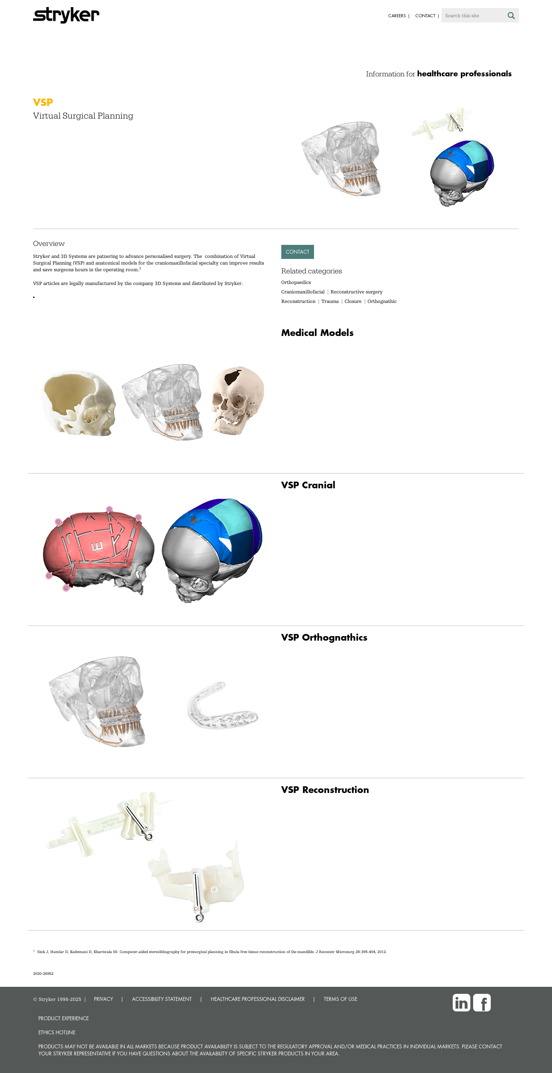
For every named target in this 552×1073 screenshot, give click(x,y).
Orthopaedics (296, 282)
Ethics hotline (56, 1032)
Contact (297, 251)
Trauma (330, 301)
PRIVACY (103, 999)
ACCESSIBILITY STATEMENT (162, 999)
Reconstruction (298, 301)
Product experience (63, 1018)
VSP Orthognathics (324, 637)
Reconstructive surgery (357, 291)
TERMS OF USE (340, 999)
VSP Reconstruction (325, 789)
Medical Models (317, 332)
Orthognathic (382, 301)
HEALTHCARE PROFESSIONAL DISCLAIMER (258, 999)
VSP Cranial (308, 485)
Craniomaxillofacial (303, 291)
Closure (353, 301)
